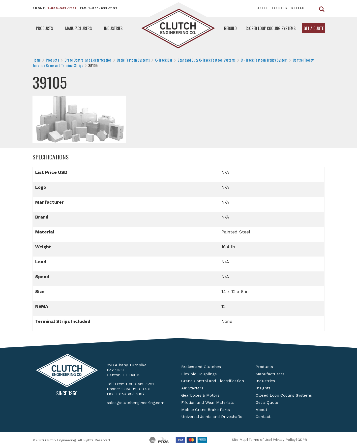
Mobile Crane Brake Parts (205, 409)
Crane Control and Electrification (212, 380)
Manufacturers (78, 28)
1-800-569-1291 (62, 8)
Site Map (239, 440)
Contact (298, 8)
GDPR (302, 440)
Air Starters (192, 388)
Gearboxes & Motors (200, 395)
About (263, 8)
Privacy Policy (284, 440)
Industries (113, 28)
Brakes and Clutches (201, 366)
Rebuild (230, 28)
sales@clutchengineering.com (135, 402)
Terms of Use (260, 440)
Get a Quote (314, 28)
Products (44, 28)
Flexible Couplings (199, 374)
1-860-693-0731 (135, 388)
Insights (279, 8)
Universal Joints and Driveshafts (211, 416)
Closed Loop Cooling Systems (271, 28)
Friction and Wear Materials (207, 402)
